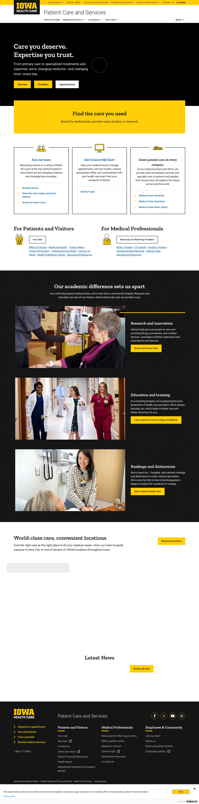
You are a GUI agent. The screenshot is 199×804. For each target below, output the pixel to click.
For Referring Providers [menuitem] (120, 2)
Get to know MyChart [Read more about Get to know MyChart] (99, 160)
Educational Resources (79, 254)
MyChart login (88, 191)
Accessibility (100, 781)
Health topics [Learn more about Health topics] (65, 761)
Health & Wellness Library (51, 254)
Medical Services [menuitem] (72, 19)
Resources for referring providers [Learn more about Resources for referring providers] (119, 735)
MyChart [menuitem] (70, 2)
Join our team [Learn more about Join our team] (153, 735)
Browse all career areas (34, 202)
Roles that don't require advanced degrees (39, 195)
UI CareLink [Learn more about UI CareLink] (108, 761)
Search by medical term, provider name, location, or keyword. (99, 121)
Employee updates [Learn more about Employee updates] (156, 751)
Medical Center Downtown (152, 201)
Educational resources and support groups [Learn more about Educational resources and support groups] (76, 768)
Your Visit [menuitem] (110, 19)
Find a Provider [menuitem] (52, 19)
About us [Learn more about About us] (150, 741)
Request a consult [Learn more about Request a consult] (111, 746)
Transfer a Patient (157, 247)
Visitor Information (39, 251)
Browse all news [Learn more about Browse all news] (142, 668)
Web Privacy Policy (83, 781)
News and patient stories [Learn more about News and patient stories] (159, 746)
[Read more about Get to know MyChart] (99, 148)
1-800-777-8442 (22, 751)
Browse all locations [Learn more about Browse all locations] (171, 541)
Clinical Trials (153, 251)
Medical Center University (151, 195)
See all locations (27, 731)
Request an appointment (31, 726)
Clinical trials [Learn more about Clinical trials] (109, 751)
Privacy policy (9, 796)
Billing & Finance (38, 247)
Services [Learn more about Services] (22, 84)
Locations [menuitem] (93, 19)
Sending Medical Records (130, 251)
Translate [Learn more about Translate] (166, 2)
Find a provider (26, 737)
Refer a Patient (124, 247)
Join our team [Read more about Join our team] (41, 160)
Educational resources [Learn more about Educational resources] (114, 756)
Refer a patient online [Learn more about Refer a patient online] (113, 741)
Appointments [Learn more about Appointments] (67, 84)
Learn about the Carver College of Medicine (156, 420)
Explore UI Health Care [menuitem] (146, 2)
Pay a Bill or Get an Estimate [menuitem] (96, 2)
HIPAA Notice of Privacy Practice (56, 781)
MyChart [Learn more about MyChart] (63, 741)
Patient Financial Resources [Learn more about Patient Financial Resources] (73, 756)
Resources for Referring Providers (137, 239)
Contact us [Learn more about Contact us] (64, 746)
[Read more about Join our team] (41, 148)
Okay (181, 792)
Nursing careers (30, 188)
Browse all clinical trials (146, 348)
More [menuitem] (178, 19)
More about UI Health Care (147, 491)
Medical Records (58, 247)
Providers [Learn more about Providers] (43, 84)
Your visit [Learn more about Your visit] (63, 735)
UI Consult (140, 247)
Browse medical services (31, 742)
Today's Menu (76, 247)
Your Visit (37, 239)
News (32, 254)
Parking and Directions (64, 251)
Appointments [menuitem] (54, 2)
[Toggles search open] (180, 2)
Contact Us (84, 251)
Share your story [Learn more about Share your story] (67, 751)
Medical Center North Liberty (153, 207)
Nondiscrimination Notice (26, 781)
